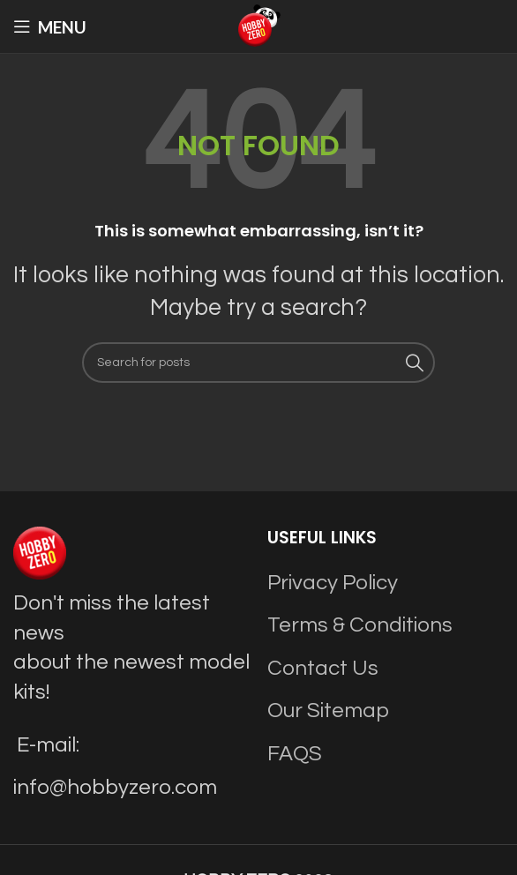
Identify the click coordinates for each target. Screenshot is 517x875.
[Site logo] (258, 25)
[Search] (258, 362)
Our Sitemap (328, 710)
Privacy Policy (332, 583)
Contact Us (322, 668)
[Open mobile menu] (49, 26)
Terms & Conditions (360, 625)
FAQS (294, 754)
